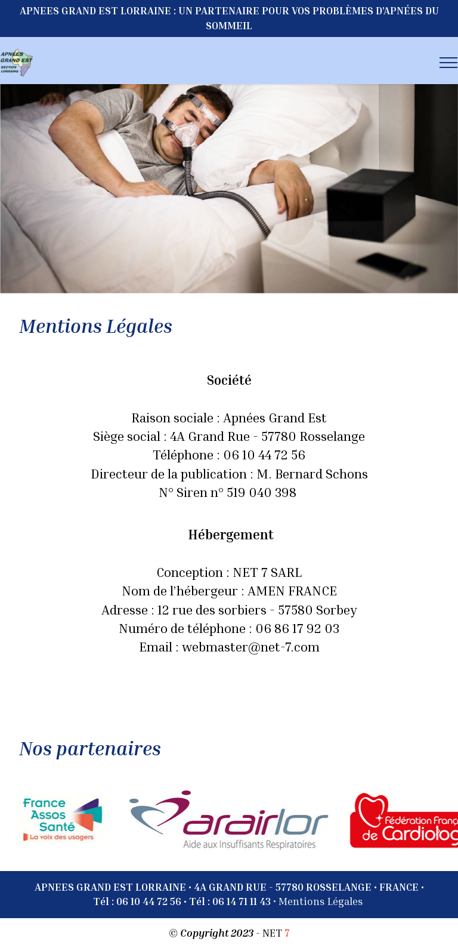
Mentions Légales (320, 901)
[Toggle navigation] (449, 63)
